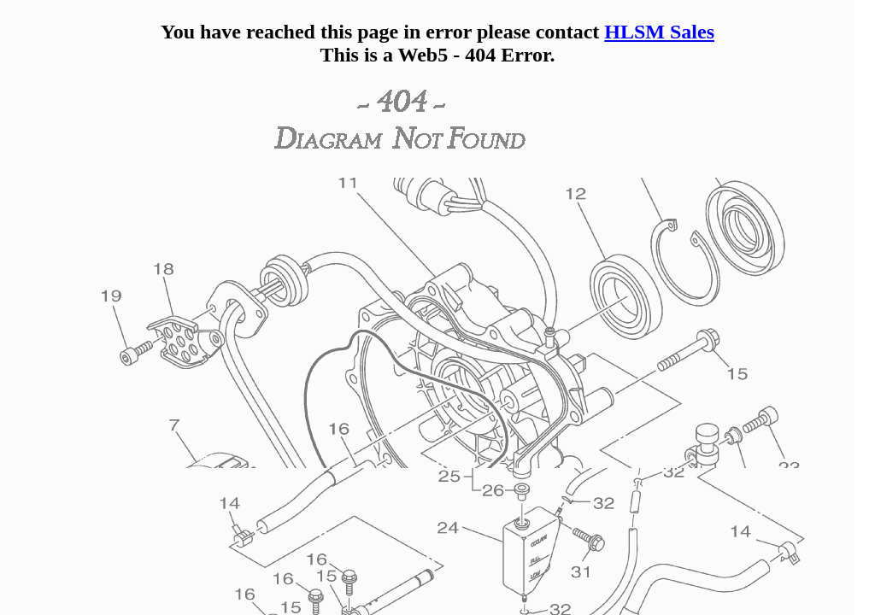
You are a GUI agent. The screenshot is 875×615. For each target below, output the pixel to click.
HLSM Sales (659, 31)
